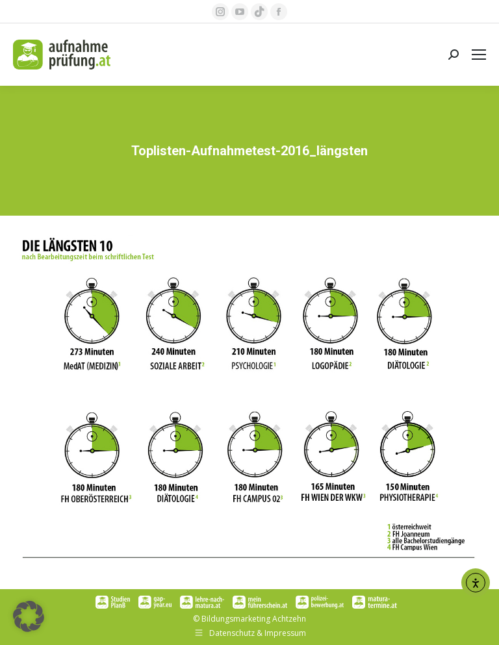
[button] (28, 616)
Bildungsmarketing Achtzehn (253, 618)
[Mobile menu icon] (479, 54)
